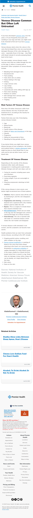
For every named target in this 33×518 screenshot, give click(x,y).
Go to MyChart (9, 443)
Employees (25, 466)
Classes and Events (8, 469)
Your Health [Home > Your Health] (7, 10)
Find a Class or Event (9, 454)
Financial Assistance (9, 490)
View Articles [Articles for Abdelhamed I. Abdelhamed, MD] (21, 319)
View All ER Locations (11, 420)
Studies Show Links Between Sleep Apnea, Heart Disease (16, 338)
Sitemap (25, 483)
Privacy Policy (25, 474)
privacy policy (5, 509)
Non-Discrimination (25, 480)
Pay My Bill (9, 451)
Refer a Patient (9, 460)
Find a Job (9, 457)
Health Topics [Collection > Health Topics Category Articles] (22, 15)
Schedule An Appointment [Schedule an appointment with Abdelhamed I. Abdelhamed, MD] (16, 322)
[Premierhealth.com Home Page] (2, 10)
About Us (25, 451)
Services (25, 442)
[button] (4, 6)
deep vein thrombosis (17, 131)
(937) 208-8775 (8, 416)
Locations (25, 440)
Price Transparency (9, 487)
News (8, 466)
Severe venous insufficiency (13, 242)
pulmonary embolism (20, 248)
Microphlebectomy (10, 211)
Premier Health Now (9, 475)
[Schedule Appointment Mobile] (16, 1)
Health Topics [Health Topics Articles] (5, 30)
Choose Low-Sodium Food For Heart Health (14, 355)
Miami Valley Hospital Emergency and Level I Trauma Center (10, 411)
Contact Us (9, 449)
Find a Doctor (9, 446)
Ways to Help (25, 459)
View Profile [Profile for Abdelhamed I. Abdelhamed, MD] (11, 319)
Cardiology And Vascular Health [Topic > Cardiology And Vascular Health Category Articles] (9, 15)
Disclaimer (25, 477)
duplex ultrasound (21, 148)
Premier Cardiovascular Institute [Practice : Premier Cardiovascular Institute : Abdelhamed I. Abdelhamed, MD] (16, 317)
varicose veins (20, 36)
